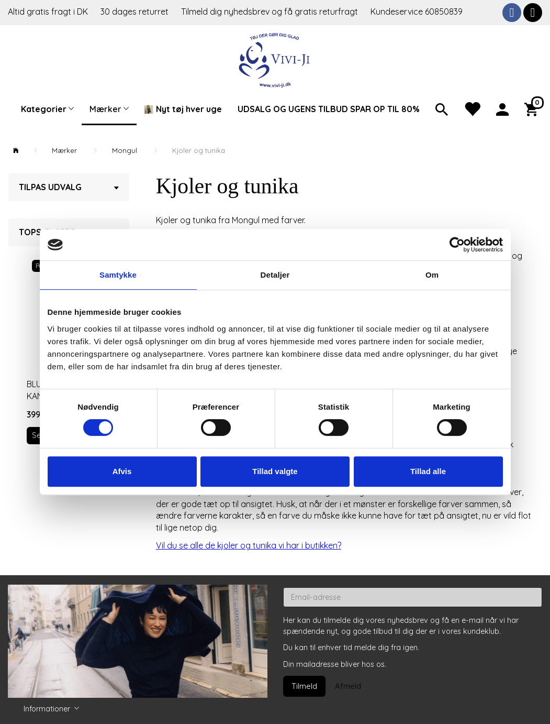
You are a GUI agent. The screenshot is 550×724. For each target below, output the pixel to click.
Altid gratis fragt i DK (48, 11)
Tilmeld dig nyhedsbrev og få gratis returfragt (270, 11)
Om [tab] (432, 274)
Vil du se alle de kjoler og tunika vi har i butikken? (248, 545)
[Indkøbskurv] (533, 108)
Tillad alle (428, 471)
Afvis (122, 471)
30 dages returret (135, 11)
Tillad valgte (274, 471)
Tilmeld (304, 686)
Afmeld (348, 686)
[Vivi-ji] (275, 59)
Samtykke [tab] (118, 274)
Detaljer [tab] (275, 274)
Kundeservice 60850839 (417, 11)
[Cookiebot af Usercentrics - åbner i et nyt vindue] (457, 245)
